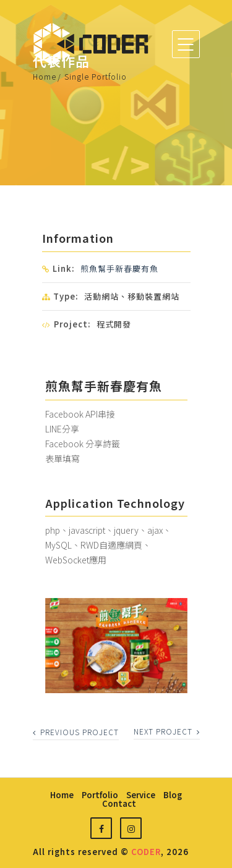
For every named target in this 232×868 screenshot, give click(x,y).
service (140, 795)
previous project (76, 732)
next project (167, 731)
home (62, 795)
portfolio (100, 795)
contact (119, 803)
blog (172, 795)
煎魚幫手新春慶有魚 (119, 268)
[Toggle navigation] (186, 44)
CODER (146, 852)
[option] (116, 645)
